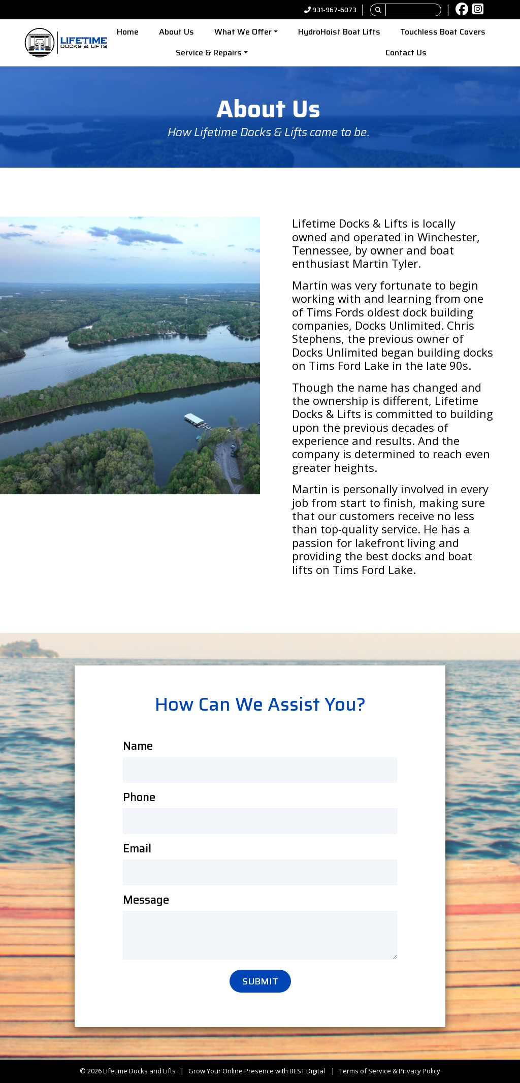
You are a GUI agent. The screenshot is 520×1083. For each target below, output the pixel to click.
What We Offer (243, 31)
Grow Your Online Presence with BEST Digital (256, 1070)
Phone (139, 797)
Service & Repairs (209, 52)
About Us (176, 31)
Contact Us (406, 52)
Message (146, 900)
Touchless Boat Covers (442, 31)
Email (137, 848)
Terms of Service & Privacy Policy (389, 1070)
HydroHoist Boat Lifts (339, 31)
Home (128, 31)
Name (138, 746)
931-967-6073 (330, 10)
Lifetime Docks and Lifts (139, 1070)
